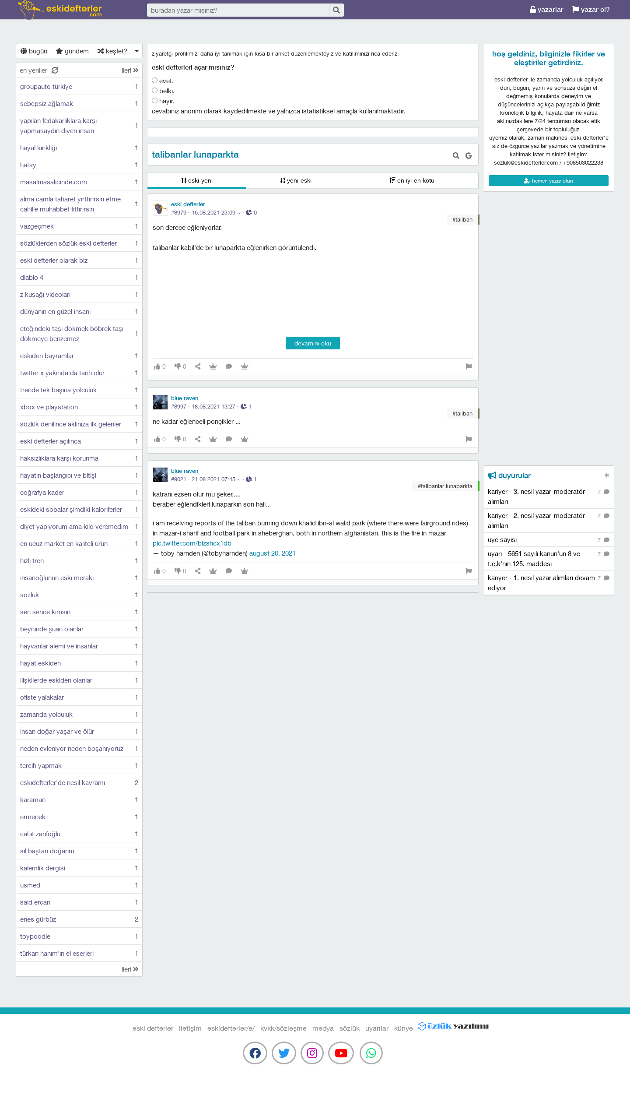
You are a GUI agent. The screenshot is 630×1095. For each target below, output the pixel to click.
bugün (34, 51)
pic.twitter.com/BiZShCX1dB (192, 543)
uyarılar (376, 1028)
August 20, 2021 (272, 553)
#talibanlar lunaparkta (445, 485)
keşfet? (112, 51)
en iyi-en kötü (411, 180)
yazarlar (547, 9)
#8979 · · (214, 212)
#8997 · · (211, 406)
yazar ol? (591, 9)
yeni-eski (296, 180)
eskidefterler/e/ (231, 1028)
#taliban (462, 219)
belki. (163, 91)
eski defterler (60, 10)
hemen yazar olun (548, 180)
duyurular (509, 475)
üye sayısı (548, 540)
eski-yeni (197, 180)
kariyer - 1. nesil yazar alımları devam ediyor (548, 582)
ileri (130, 70)
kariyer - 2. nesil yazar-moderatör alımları (548, 520)
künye (403, 1028)
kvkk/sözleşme (283, 1028)
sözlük (350, 1028)
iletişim (190, 1028)
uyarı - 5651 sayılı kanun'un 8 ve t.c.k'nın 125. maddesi (548, 558)
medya (323, 1028)
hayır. (163, 101)
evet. (163, 81)
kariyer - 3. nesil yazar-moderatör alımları (548, 496)
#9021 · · (214, 478)
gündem (72, 51)
